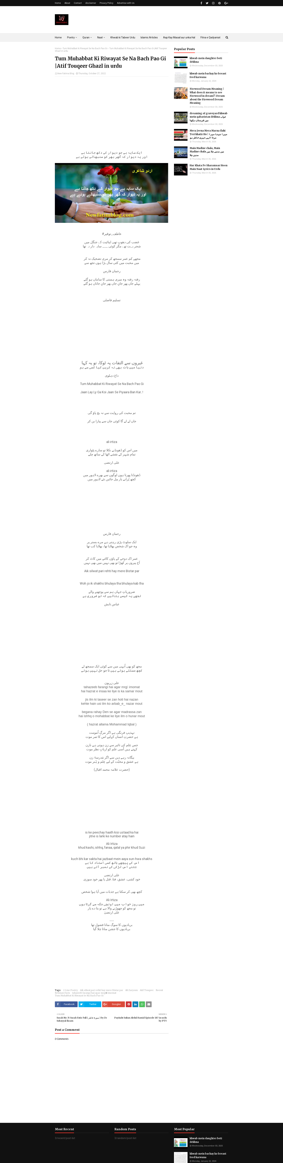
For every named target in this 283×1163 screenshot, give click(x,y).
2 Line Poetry (70, 990)
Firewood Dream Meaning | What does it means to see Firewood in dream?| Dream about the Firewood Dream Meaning (207, 95)
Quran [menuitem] (86, 37)
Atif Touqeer (147, 990)
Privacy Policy (106, 3)
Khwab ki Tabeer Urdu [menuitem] (122, 37)
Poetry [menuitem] (71, 37)
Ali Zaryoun (131, 990)
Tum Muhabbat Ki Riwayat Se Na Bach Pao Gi (85, 48)
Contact (78, 3)
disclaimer (90, 3)
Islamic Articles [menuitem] (149, 37)
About (67, 3)
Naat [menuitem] (100, 37)
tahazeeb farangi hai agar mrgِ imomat (94, 993)
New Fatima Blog (65, 73)
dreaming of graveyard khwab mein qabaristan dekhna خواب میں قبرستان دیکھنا (208, 117)
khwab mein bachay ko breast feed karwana (208, 75)
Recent (159, 990)
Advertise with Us (125, 3)
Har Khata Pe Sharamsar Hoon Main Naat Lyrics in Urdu (208, 167)
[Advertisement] (112, 105)
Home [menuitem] (58, 37)
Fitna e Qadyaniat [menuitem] (210, 37)
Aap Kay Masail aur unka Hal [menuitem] (179, 37)
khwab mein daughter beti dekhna (206, 60)
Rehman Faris (62, 993)
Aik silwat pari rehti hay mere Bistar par (101, 990)
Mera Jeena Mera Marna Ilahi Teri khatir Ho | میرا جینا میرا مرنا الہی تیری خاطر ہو (208, 134)
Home (58, 3)
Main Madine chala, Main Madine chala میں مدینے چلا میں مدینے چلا (207, 152)
